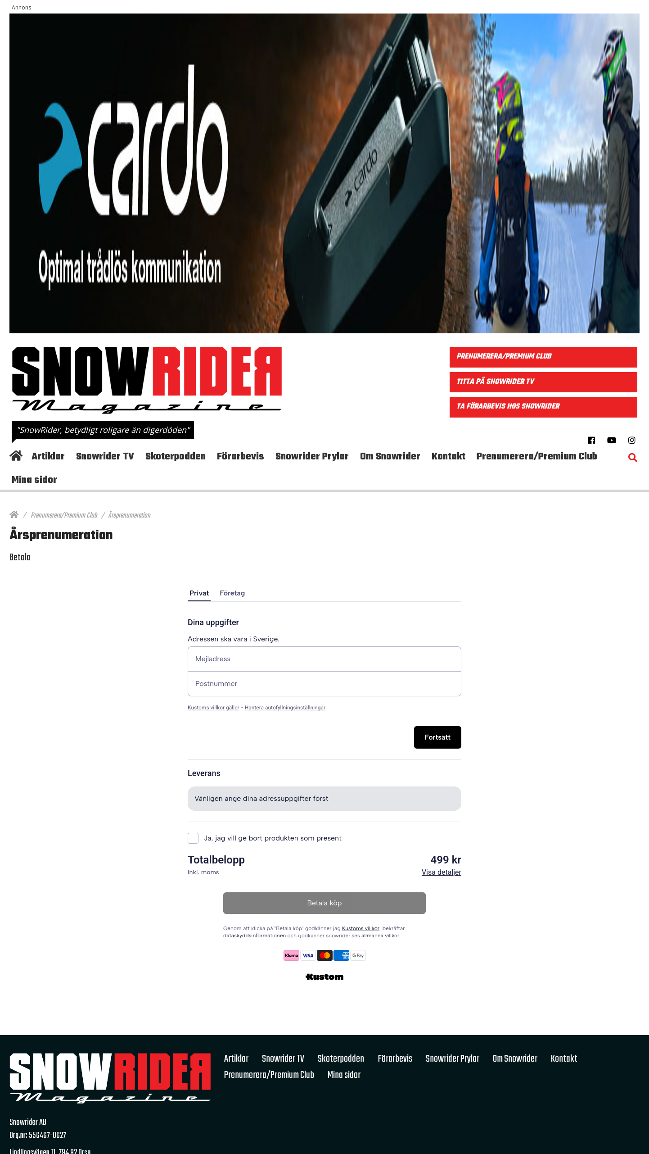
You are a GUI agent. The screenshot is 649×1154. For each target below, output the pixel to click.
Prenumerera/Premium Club (64, 516)
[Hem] (13, 516)
